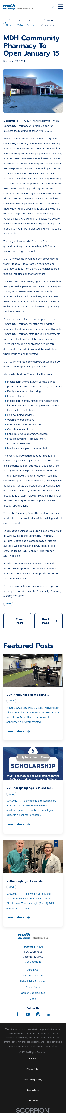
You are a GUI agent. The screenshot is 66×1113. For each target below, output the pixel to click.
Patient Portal (32, 987)
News (8, 603)
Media (32, 999)
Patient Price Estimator (33, 981)
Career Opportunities (33, 993)
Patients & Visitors (33, 975)
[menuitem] (33, 1059)
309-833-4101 (33, 947)
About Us (32, 970)
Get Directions (33, 962)
